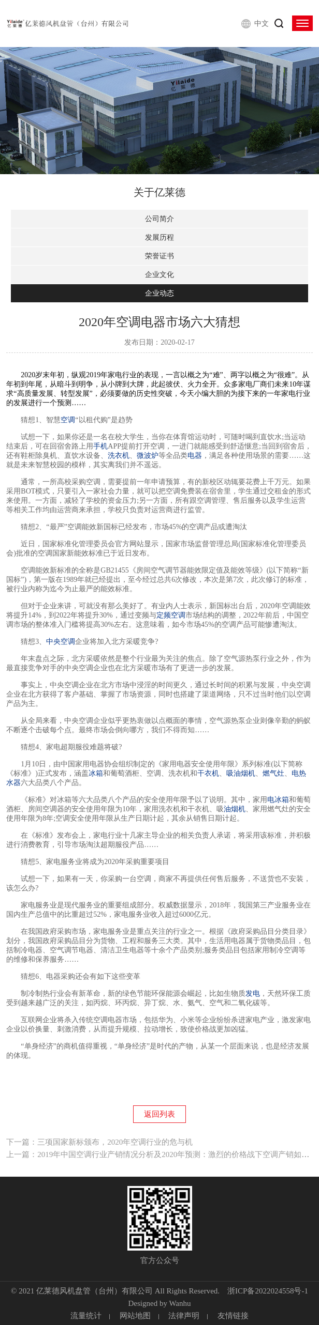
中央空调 (60, 641)
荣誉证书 (159, 256)
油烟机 (234, 809)
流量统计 (86, 1316)
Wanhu (180, 1303)
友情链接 (233, 1316)
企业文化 (159, 275)
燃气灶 (273, 773)
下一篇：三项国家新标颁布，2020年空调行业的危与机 (99, 1142)
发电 (252, 993)
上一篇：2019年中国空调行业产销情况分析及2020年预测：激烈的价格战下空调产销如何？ (161, 1154)
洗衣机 (118, 455)
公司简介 (159, 219)
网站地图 (135, 1316)
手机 (100, 446)
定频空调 (170, 615)
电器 (194, 455)
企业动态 (159, 293)
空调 (68, 420)
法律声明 (183, 1316)
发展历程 (159, 237)
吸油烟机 (240, 773)
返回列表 (159, 1114)
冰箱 (96, 773)
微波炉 (147, 455)
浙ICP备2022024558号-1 (267, 1291)
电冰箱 (278, 800)
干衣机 (208, 773)
